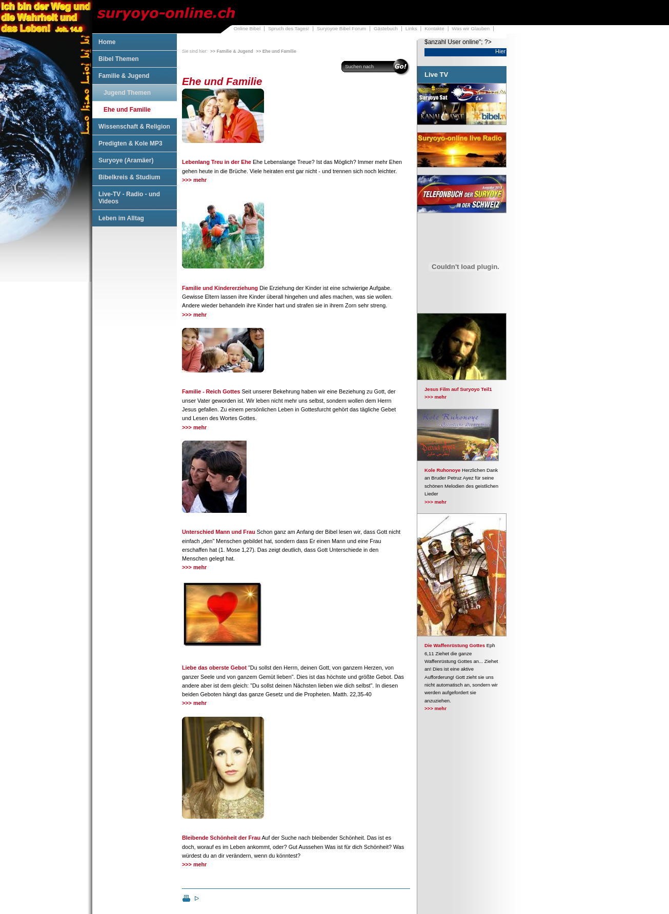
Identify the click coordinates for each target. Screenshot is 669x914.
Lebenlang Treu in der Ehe (216, 162)
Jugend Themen (127, 92)
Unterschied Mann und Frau (218, 532)
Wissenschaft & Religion (134, 126)
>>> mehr (194, 180)
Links (411, 28)
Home (106, 42)
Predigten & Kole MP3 (130, 143)
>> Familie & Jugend (231, 51)
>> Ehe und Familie (276, 51)
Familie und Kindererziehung (220, 288)
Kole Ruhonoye (442, 470)
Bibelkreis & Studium (129, 177)
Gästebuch (386, 28)
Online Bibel (247, 28)
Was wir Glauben (471, 28)
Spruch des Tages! (288, 28)
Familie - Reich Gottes (211, 391)
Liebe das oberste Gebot (214, 667)
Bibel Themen (118, 59)
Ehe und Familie (127, 109)
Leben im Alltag (121, 218)
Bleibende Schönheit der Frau (221, 838)
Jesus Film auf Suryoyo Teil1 (458, 389)
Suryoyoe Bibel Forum (341, 28)
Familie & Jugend (123, 75)
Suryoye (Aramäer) (125, 160)
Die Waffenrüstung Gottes (454, 645)
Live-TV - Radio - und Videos (129, 198)
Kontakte (434, 28)
